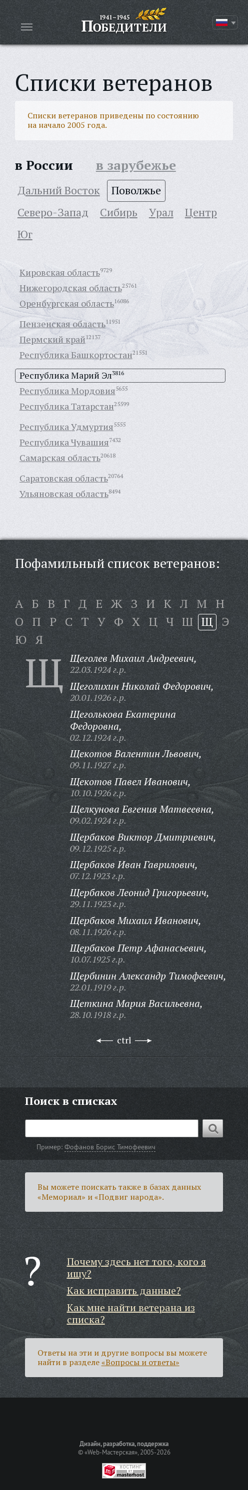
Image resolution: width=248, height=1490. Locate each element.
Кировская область (60, 272)
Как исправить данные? (124, 1290)
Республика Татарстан (67, 406)
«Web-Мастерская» (111, 1452)
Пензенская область (63, 324)
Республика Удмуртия (67, 427)
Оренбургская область (67, 303)
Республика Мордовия (68, 391)
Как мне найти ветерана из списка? (131, 1313)
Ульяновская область (64, 493)
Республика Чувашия (64, 442)
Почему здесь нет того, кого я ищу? (136, 1267)
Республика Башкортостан (76, 355)
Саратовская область (64, 478)
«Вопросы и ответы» (141, 1362)
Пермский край (53, 339)
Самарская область (60, 458)
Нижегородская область (71, 288)
